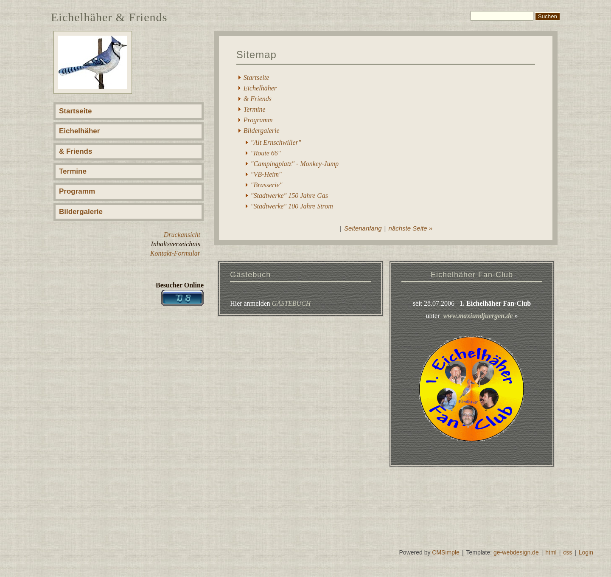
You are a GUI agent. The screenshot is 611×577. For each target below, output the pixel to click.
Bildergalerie (81, 212)
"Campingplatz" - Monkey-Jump (295, 163)
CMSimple (446, 552)
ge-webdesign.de (516, 552)
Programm (77, 191)
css (567, 552)
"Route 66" (266, 153)
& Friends (75, 151)
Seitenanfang (362, 228)
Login (586, 552)
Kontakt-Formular (175, 253)
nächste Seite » (410, 228)
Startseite (75, 111)
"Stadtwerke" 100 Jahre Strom (292, 206)
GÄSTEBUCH (291, 303)
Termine (73, 171)
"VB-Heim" (266, 174)
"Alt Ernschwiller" (276, 142)
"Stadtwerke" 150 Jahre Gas (289, 195)
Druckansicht (182, 234)
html (550, 552)
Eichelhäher (79, 131)
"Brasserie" (267, 185)
